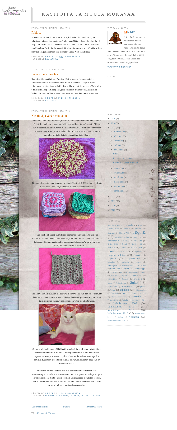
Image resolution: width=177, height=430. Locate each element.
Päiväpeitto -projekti (119, 275)
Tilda (112, 290)
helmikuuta (119, 186)
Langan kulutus (116, 254)
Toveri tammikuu (119, 297)
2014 (113, 123)
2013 (113, 127)
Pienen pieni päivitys (44, 74)
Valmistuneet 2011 (121, 306)
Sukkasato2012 (113, 287)
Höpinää (49, 396)
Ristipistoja (137, 279)
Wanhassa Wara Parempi (116, 320)
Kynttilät (138, 252)
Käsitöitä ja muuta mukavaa (89, 14)
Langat (137, 255)
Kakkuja (126, 241)
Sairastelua (121, 283)
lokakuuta (118, 136)
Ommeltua (115, 268)
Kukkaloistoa (136, 247)
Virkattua (134, 316)
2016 (113, 118)
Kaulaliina (138, 241)
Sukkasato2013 (128, 286)
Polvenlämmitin (132, 272)
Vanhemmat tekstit (94, 406)
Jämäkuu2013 (113, 241)
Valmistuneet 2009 (125, 303)
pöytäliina (112, 278)
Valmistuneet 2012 (121, 310)
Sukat (134, 282)
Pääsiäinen (137, 275)
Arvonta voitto (113, 229)
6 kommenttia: (73, 393)
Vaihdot (125, 300)
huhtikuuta (119, 177)
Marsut (138, 262)
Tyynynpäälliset (113, 300)
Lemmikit (111, 262)
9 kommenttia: (73, 57)
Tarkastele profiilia (119, 67)
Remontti (125, 279)
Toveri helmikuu (139, 293)
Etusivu (66, 406)
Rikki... (36, 32)
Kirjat (124, 244)
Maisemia (125, 262)
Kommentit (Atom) (46, 413)
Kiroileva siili (137, 244)
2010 (113, 205)
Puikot (143, 272)
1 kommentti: (73, 98)
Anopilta (129, 225)
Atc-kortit (138, 229)
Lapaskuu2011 (133, 258)
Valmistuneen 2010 (139, 300)
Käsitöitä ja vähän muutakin (49, 116)
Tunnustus (136, 296)
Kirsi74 (131, 32)
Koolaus (111, 247)
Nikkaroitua (141, 265)
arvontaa (127, 229)
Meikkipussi (113, 265)
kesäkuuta (118, 168)
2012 (113, 196)
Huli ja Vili (124, 233)
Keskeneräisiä (113, 244)
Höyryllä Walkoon (122, 237)
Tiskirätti (86, 396)
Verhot (120, 317)
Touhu (96, 396)
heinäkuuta (119, 149)
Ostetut (127, 268)
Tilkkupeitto (141, 290)
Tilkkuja (74, 396)
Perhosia (114, 272)
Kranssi (123, 248)
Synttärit (142, 287)
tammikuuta (119, 190)
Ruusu (110, 283)
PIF (121, 272)
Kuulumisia (51, 59)
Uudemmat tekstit (39, 406)
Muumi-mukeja (127, 265)
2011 (113, 201)
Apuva (140, 225)
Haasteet (111, 233)
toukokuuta (119, 172)
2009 (113, 210)
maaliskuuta (119, 181)
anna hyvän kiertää (115, 225)
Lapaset (112, 258)
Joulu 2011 (138, 237)
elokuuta (118, 145)
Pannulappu (140, 268)
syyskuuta (118, 140)
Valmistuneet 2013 (118, 313)
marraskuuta (119, 131)
